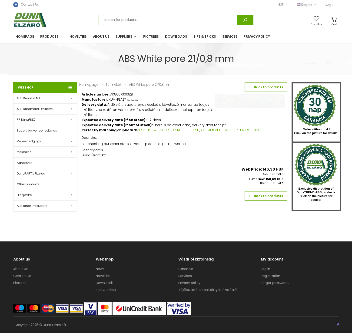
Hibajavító (24, 195)
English (304, 4)
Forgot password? (275, 282)
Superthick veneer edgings (37, 130)
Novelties (78, 36)
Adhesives (24, 163)
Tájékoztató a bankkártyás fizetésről (207, 289)
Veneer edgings (29, 141)
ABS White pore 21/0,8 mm (150, 84)
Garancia (185, 269)
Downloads (176, 36)
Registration (270, 276)
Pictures (151, 36)
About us (101, 36)
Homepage (25, 36)
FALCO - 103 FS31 (253, 130)
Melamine (24, 152)
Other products (28, 184)
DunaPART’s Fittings (31, 173)
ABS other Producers (32, 206)
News (100, 269)
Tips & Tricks (204, 36)
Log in (330, 4)
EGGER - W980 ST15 (154, 130)
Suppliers (124, 36)
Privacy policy (257, 36)
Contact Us (30, 4)
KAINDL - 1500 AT (185, 130)
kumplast (316, 165)
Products (49, 36)
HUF (281, 4)
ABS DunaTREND (28, 98)
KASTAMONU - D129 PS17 (219, 130)
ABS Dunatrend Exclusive (35, 109)
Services (229, 36)
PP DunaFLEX (26, 119)
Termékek (114, 84)
